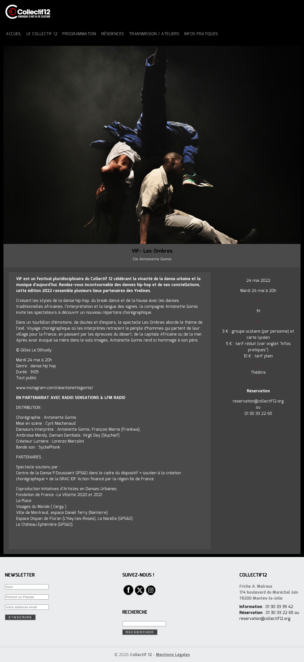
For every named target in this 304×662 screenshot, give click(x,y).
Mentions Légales (173, 655)
